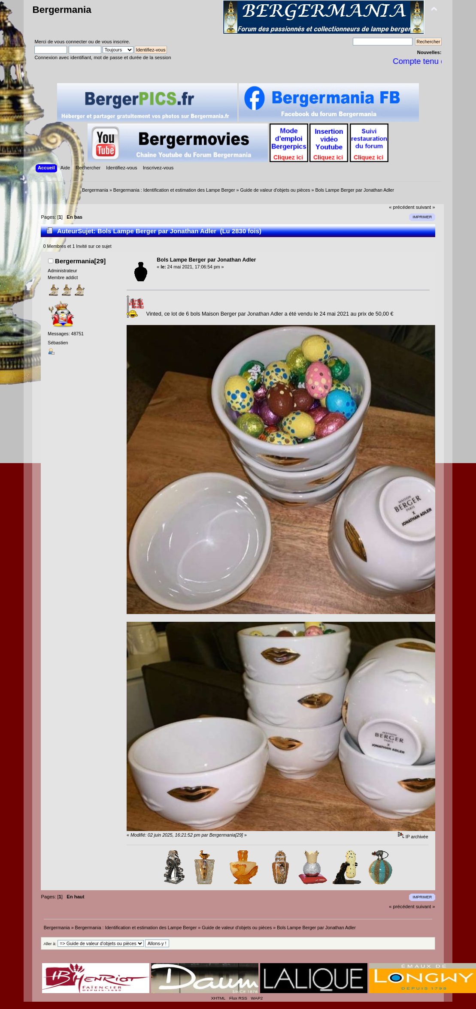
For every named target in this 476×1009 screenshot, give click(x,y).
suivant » (425, 207)
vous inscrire (115, 41)
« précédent (401, 207)
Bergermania (61, 9)
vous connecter (71, 41)
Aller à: (49, 943)
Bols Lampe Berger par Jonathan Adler (206, 260)
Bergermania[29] (80, 261)
